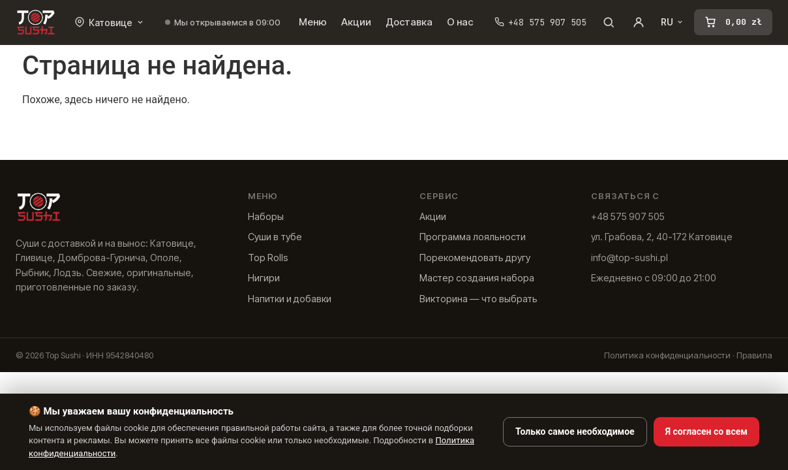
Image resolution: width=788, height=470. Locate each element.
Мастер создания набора (476, 277)
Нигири (264, 277)
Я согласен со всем (706, 431)
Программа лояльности (472, 236)
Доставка (409, 22)
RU (672, 22)
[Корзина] (733, 22)
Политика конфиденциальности (667, 355)
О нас (460, 22)
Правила (754, 355)
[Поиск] (608, 22)
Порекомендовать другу (474, 257)
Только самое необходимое (575, 431)
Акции (356, 22)
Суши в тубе (275, 236)
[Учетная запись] (638, 22)
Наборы (266, 216)
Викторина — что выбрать (478, 298)
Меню (313, 22)
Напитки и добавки (289, 298)
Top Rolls (268, 257)
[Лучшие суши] (36, 22)
